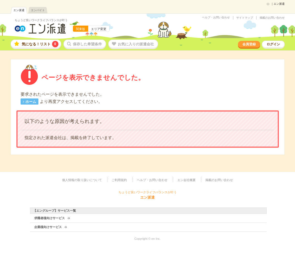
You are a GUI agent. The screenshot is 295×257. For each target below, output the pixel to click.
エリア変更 (98, 29)
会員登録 (249, 44)
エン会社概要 (186, 180)
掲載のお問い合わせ (272, 17)
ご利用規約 (119, 180)
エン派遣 (18, 10)
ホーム (30, 102)
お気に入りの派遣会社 (136, 44)
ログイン (273, 44)
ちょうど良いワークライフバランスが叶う (41, 20)
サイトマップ (244, 17)
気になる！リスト (40, 44)
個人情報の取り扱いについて (82, 180)
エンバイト (38, 10)
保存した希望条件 (87, 44)
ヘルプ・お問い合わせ (216, 17)
